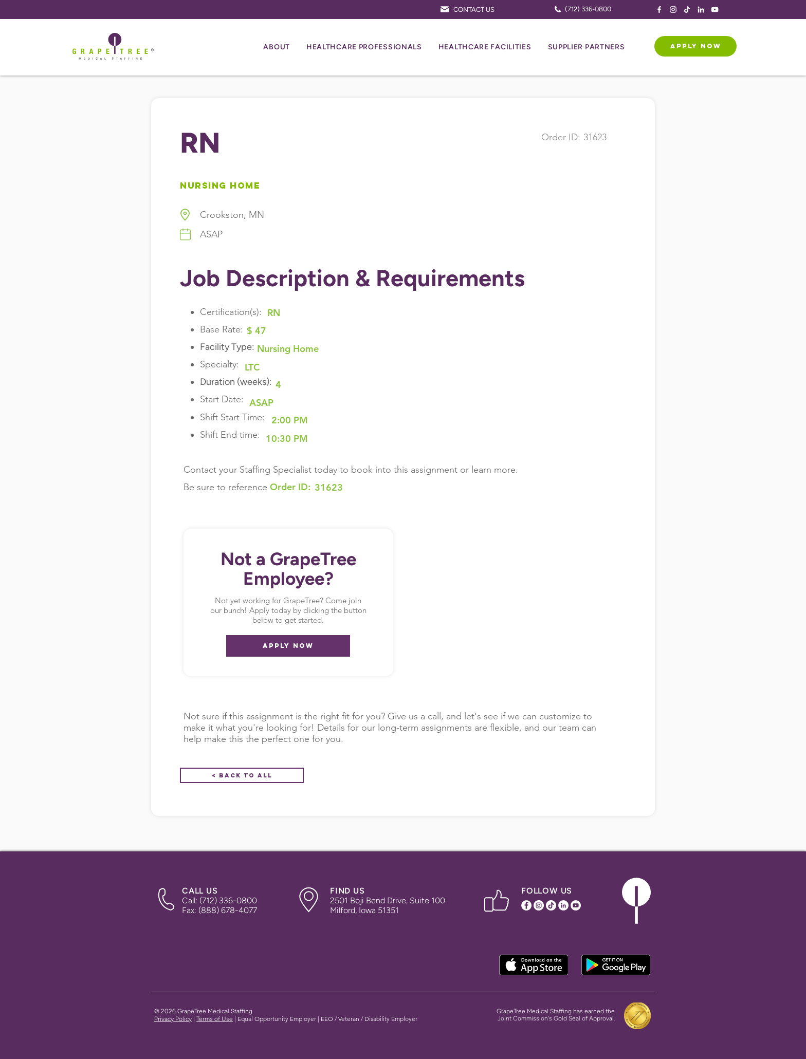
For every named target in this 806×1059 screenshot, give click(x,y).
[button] (276, 47)
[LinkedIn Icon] (701, 9)
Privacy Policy (173, 1019)
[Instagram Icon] (673, 9)
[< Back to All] (242, 775)
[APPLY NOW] (695, 46)
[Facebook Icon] (659, 9)
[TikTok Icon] (687, 9)
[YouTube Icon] (714, 9)
